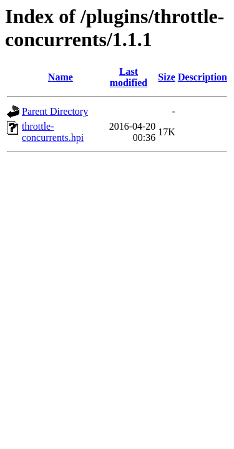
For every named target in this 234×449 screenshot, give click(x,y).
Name (60, 77)
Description (202, 77)
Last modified (128, 77)
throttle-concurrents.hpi (53, 132)
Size (166, 77)
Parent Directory (55, 111)
